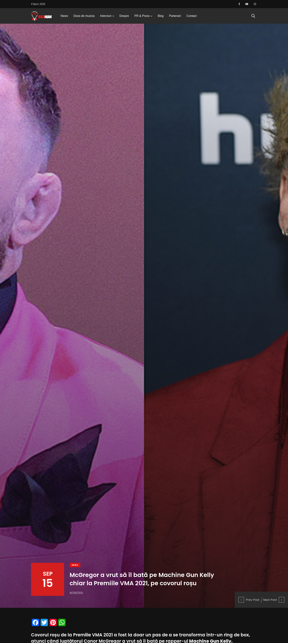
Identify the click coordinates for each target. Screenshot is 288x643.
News (64, 17)
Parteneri (175, 17)
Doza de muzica (84, 17)
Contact (191, 17)
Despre (124, 17)
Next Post (273, 600)
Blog (160, 17)
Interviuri (105, 17)
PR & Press (142, 17)
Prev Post (249, 600)
